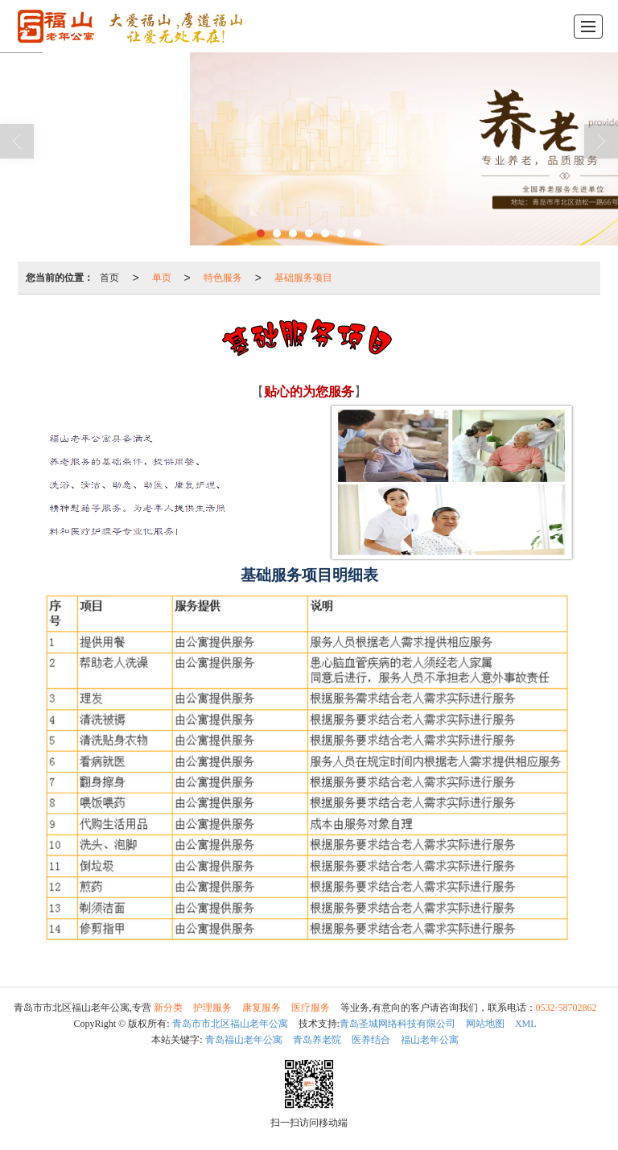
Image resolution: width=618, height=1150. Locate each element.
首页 (109, 277)
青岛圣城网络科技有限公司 (397, 1023)
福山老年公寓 (430, 1039)
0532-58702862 (566, 1007)
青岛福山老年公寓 (243, 1039)
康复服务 (261, 1007)
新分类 (168, 1007)
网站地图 (485, 1023)
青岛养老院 (317, 1039)
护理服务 (212, 1007)
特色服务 (223, 277)
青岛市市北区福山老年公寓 (230, 1023)
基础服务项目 (303, 277)
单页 (161, 277)
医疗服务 (310, 1007)
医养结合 (371, 1039)
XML (526, 1023)
